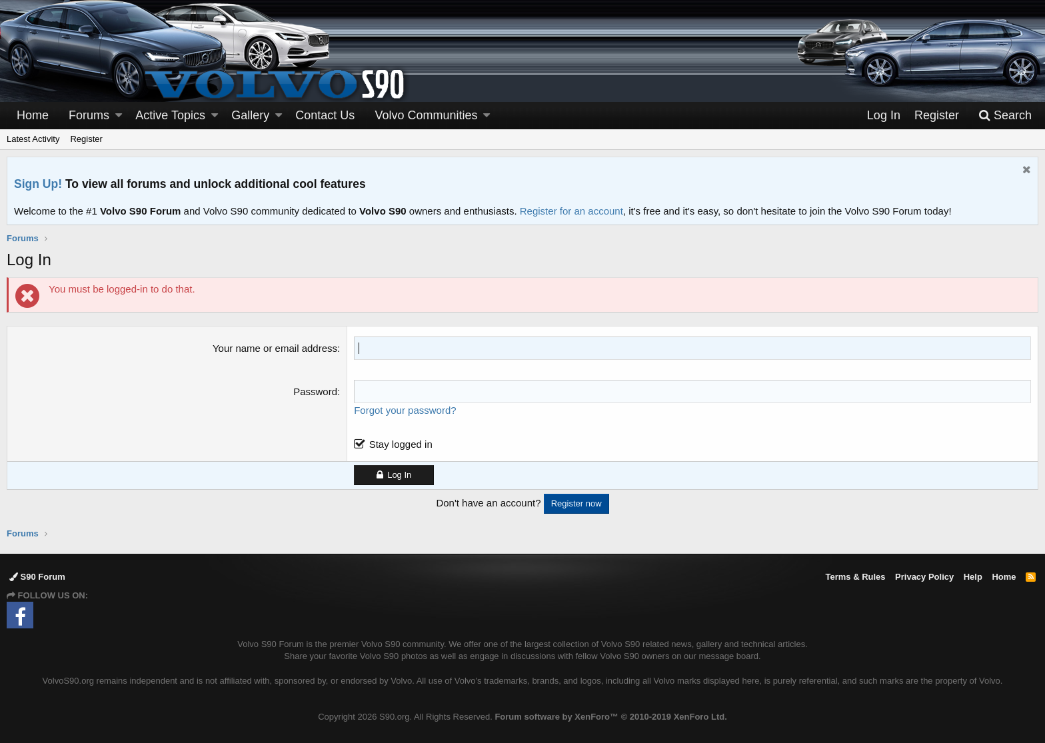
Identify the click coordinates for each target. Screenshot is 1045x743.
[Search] (1005, 115)
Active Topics (170, 115)
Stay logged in (401, 444)
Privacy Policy (924, 577)
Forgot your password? (405, 410)
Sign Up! (38, 184)
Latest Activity (33, 139)
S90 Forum (37, 577)
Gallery (250, 115)
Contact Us (325, 115)
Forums (89, 115)
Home (33, 115)
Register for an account (571, 211)
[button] (118, 115)
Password (315, 391)
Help (973, 577)
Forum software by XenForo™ (610, 717)
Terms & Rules (855, 577)
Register (86, 139)
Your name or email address (275, 348)
